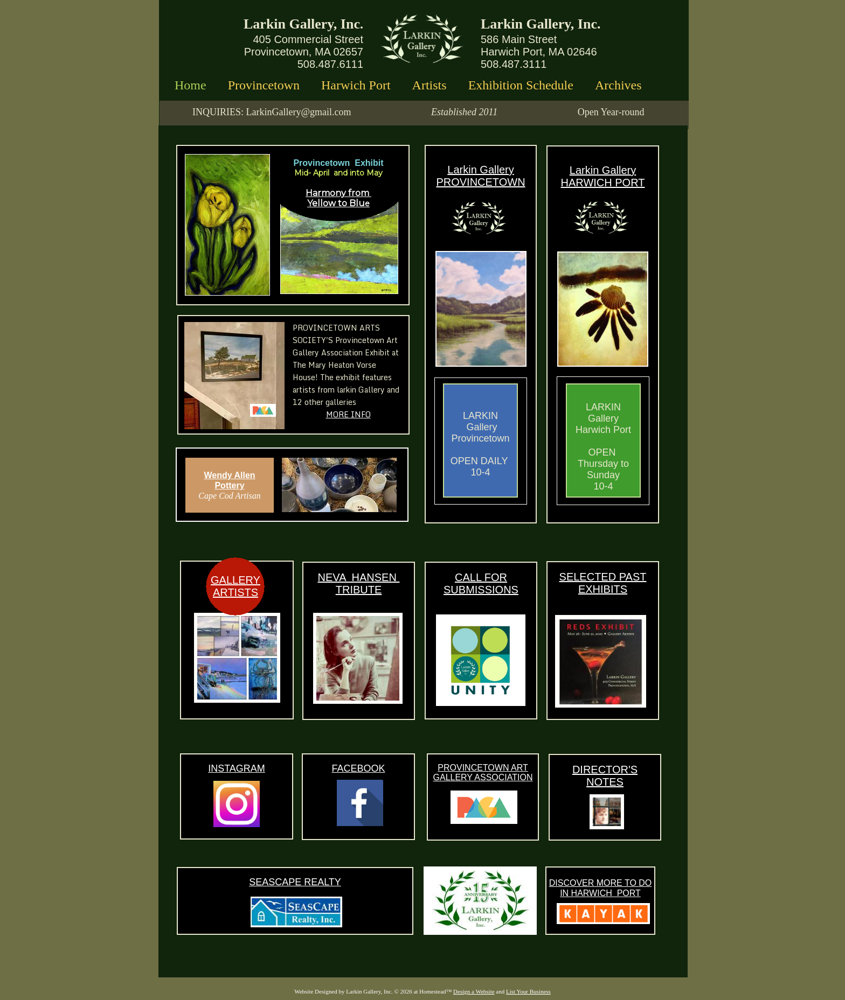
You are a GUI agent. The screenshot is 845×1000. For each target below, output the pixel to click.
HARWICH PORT (603, 182)
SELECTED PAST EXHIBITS (603, 583)
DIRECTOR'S (605, 769)
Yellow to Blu (336, 203)
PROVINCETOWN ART (483, 767)
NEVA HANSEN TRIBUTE (359, 583)
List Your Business (528, 991)
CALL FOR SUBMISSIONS (481, 583)
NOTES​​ (605, 782)
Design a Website (474, 991)
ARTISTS (235, 592)
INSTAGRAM (236, 768)
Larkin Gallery (480, 170)
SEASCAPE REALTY (295, 882)
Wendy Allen (229, 475)
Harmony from (338, 193)
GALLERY (235, 580)
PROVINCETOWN (480, 182)
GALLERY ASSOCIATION (483, 777)
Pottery (229, 485)
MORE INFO (348, 414)
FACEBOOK (358, 768)
